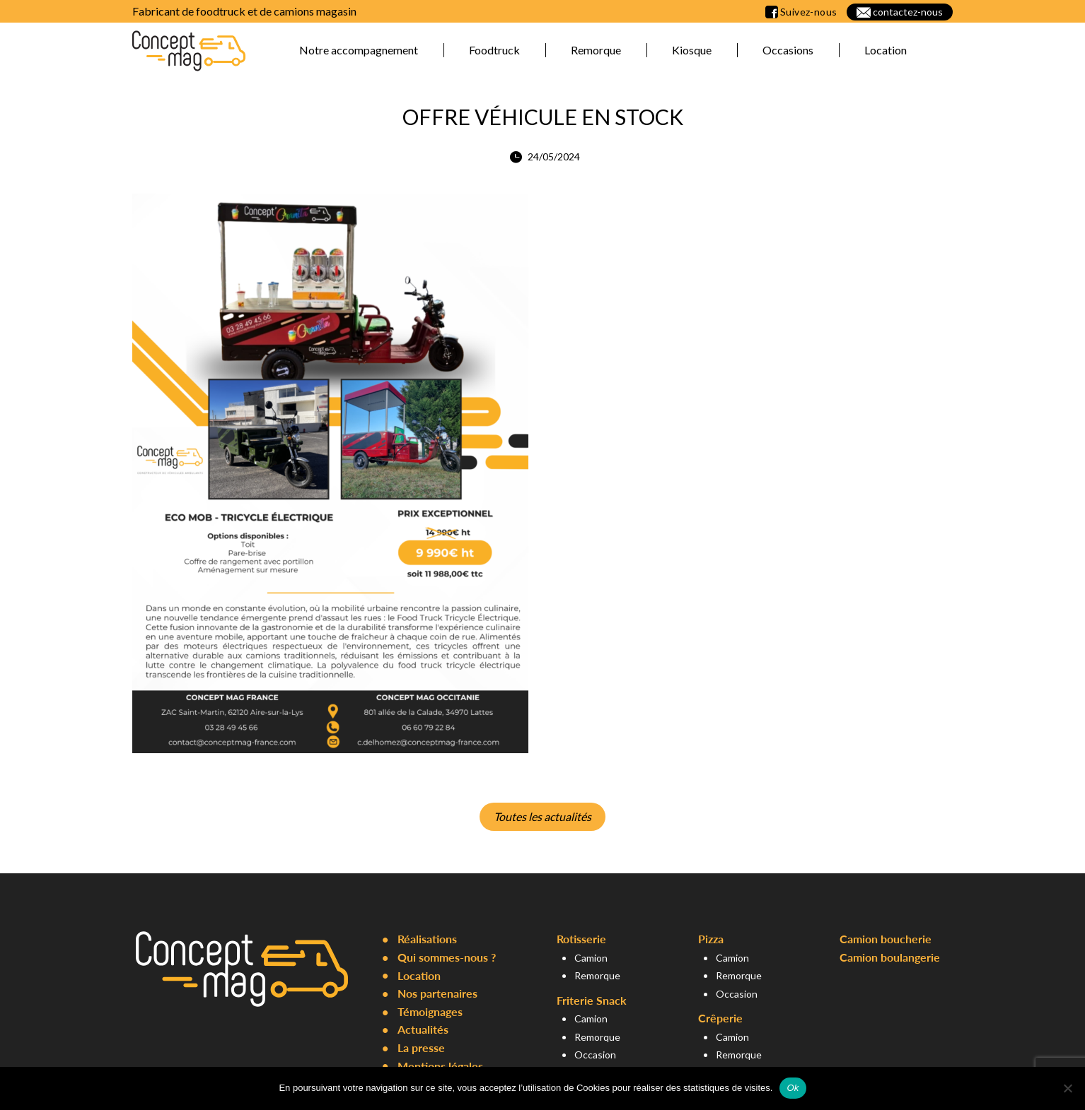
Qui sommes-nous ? (447, 957)
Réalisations (427, 938)
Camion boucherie (886, 938)
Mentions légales (440, 1066)
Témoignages (430, 1011)
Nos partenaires (437, 993)
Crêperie (720, 1018)
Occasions (787, 50)
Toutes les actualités (542, 816)
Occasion (595, 1055)
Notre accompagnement (358, 50)
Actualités (423, 1029)
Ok (793, 1087)
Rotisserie (581, 938)
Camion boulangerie (890, 957)
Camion (591, 958)
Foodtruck (494, 50)
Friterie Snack (592, 1000)
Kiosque (692, 50)
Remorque (596, 50)
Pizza (711, 938)
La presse (421, 1047)
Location (885, 50)
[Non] (1067, 1088)
